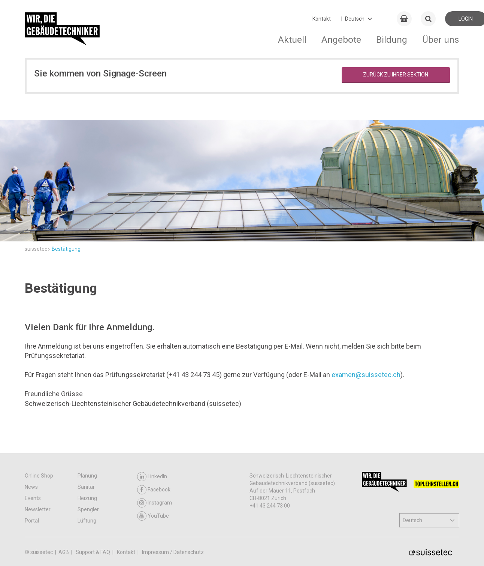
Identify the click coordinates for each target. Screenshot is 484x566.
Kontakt (321, 19)
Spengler (88, 509)
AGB (64, 552)
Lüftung (87, 521)
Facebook (153, 489)
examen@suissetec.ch (366, 375)
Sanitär (86, 487)
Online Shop (39, 476)
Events (33, 498)
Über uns (440, 39)
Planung (87, 476)
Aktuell (292, 39)
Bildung (391, 39)
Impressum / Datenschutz (173, 552)
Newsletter (38, 509)
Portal (32, 521)
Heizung (87, 498)
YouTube (153, 516)
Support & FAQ (93, 552)
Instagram (154, 503)
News (31, 487)
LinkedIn (152, 476)
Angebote (341, 39)
